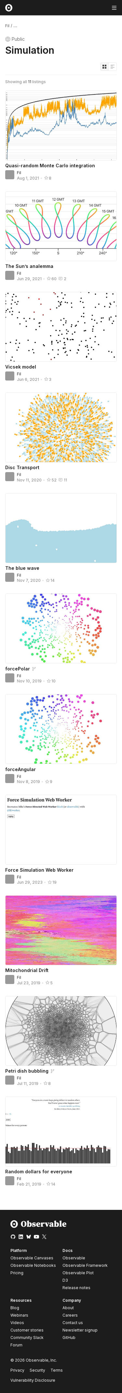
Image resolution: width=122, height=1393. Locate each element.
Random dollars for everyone (38, 1171)
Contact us (72, 1323)
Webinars (19, 1315)
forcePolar (17, 668)
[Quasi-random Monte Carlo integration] (61, 125)
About (68, 1307)
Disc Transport (22, 467)
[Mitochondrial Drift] (61, 930)
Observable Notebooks (33, 1265)
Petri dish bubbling (26, 1071)
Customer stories (27, 1330)
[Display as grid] (104, 67)
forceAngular (20, 769)
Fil (7, 25)
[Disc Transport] (61, 427)
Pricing (16, 1272)
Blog (14, 1307)
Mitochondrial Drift (26, 970)
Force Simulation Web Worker (39, 870)
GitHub (68, 1337)
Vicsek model (20, 367)
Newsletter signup (80, 1330)
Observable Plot (78, 1272)
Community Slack (27, 1337)
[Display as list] (112, 67)
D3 (65, 1280)
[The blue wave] (61, 528)
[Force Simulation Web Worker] (61, 830)
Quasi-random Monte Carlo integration (50, 165)
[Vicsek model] (61, 327)
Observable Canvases (31, 1257)
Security (37, 1370)
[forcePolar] (61, 628)
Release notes (76, 1287)
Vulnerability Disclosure (32, 1380)
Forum (16, 1345)
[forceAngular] (61, 729)
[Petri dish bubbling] (61, 1031)
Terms (56, 1370)
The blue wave (22, 568)
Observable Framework (85, 1265)
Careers (70, 1315)
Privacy (17, 1370)
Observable (73, 1257)
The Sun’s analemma (29, 266)
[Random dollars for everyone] (61, 1131)
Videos (17, 1322)
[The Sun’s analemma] (61, 226)
